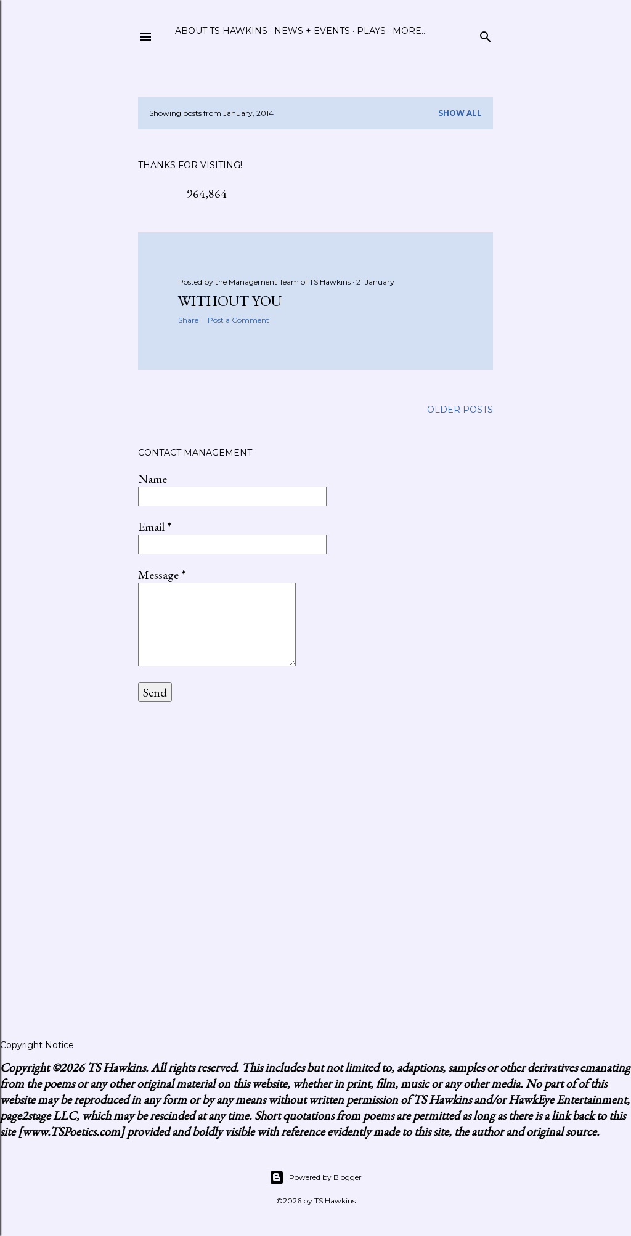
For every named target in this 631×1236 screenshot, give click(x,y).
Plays (371, 30)
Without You (230, 300)
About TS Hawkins (221, 30)
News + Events (312, 30)
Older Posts (460, 409)
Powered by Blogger (315, 1177)
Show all (460, 113)
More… (410, 30)
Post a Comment (238, 320)
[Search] (485, 34)
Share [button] (188, 320)
